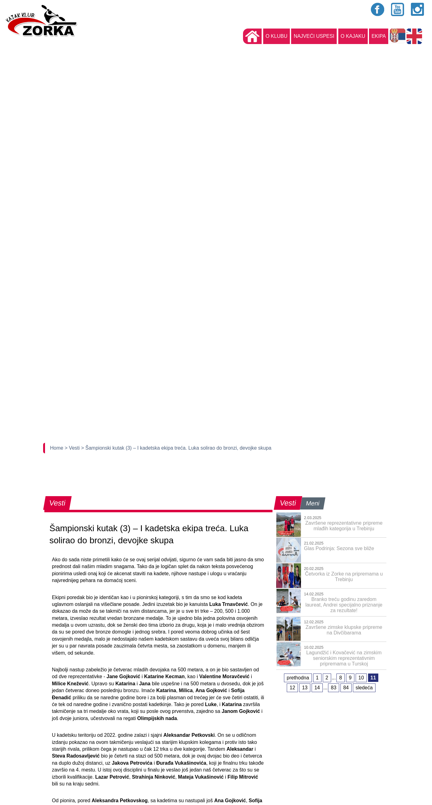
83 (333, 687)
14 (317, 687)
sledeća (364, 687)
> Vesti (73, 448)
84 (346, 687)
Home (57, 448)
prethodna (298, 677)
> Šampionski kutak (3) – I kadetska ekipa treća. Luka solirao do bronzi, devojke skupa (176, 448)
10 (361, 677)
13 (305, 687)
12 (292, 687)
